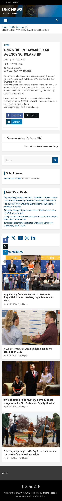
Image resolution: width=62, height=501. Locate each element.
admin (23, 59)
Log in (5, 473)
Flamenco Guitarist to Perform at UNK (24, 138)
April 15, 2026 (10, 407)
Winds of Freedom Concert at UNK (39, 147)
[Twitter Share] (31, 115)
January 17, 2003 (11, 59)
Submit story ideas (12, 178)
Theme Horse (49, 493)
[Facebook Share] (14, 115)
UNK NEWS (12, 9)
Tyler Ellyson (22, 304)
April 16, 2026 (10, 355)
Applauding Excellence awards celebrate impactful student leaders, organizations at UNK (28, 297)
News (6, 45)
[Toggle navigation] (5, 20)
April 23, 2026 (10, 304)
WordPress (40, 496)
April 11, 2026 (10, 458)
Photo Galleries (13, 251)
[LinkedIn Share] (14, 121)
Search (55, 160)
